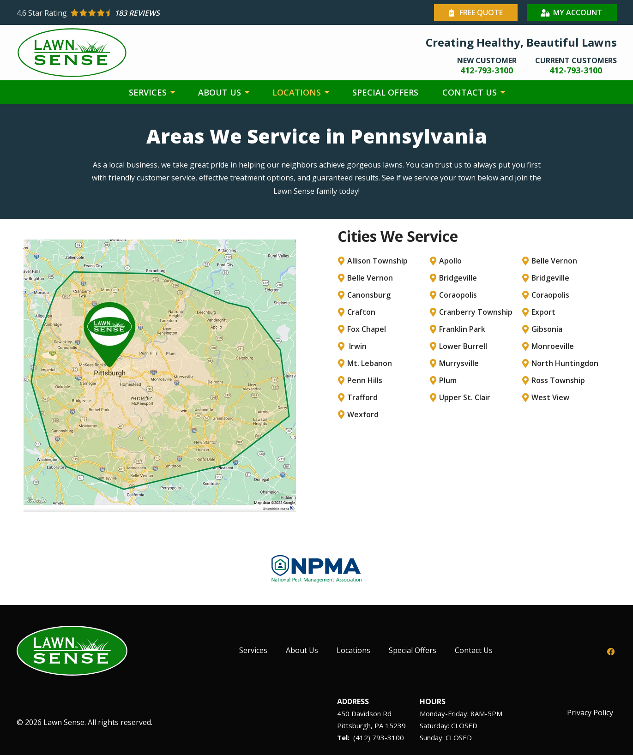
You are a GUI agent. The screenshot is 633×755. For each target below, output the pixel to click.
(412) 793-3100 (378, 737)
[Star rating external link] (167, 13)
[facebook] (611, 651)
